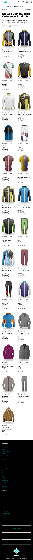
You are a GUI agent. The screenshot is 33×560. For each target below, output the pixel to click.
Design (4, 453)
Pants (3, 473)
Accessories (5, 447)
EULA (3, 517)
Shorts (3, 479)
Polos (3, 477)
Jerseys (4, 465)
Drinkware (5, 455)
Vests (3, 484)
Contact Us (5, 498)
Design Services (16, 542)
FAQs (3, 494)
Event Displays (6, 451)
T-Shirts (4, 482)
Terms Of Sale (6, 515)
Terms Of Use (5, 511)
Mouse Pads (5, 469)
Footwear (4, 457)
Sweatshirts (5, 480)
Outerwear (5, 471)
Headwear (5, 459)
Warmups (5, 486)
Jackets (4, 463)
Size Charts (5, 500)
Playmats (4, 475)
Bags (3, 449)
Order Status (5, 496)
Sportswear (5, 467)
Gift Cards (4, 502)
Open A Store (16, 535)
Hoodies (4, 461)
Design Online (16, 528)
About (3, 504)
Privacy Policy (6, 513)
